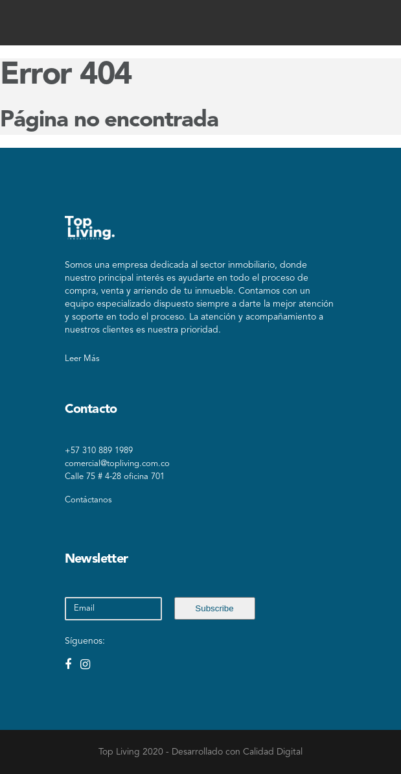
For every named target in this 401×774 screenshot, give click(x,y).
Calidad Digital (273, 751)
